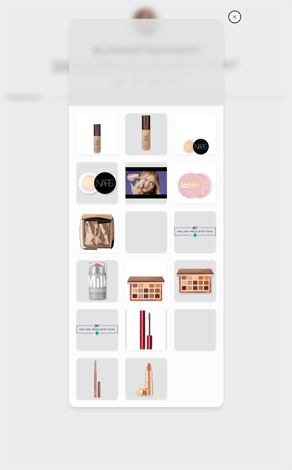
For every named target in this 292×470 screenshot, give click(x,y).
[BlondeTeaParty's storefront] (234, 17)
